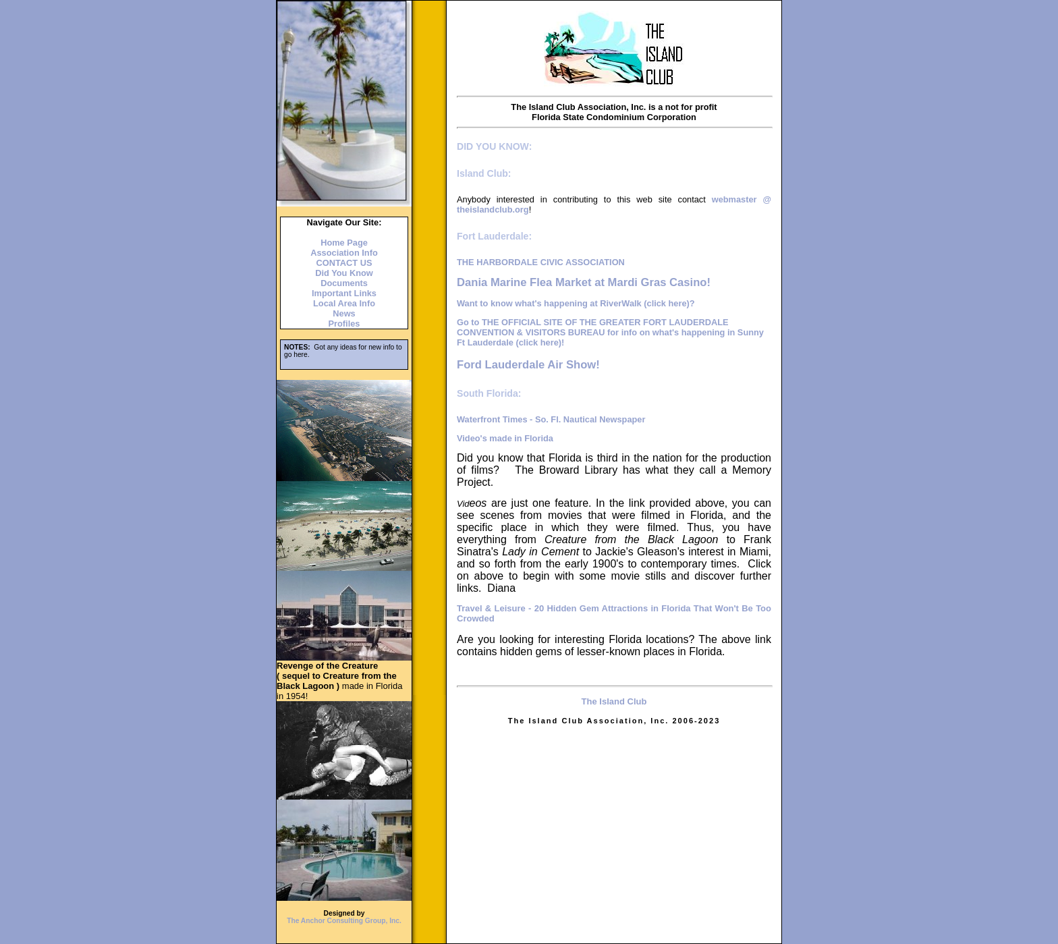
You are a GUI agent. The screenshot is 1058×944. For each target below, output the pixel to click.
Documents (344, 283)
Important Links (344, 293)
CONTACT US (344, 263)
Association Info (344, 253)
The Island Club (614, 701)
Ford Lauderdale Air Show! (528, 364)
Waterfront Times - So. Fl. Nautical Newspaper (551, 419)
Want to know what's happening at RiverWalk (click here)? (576, 303)
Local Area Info (344, 303)
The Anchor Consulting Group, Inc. (344, 920)
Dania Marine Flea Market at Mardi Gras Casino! (584, 282)
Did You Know (344, 273)
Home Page (344, 243)
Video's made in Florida (505, 438)
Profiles (344, 323)
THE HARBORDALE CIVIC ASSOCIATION (541, 262)
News (344, 313)
